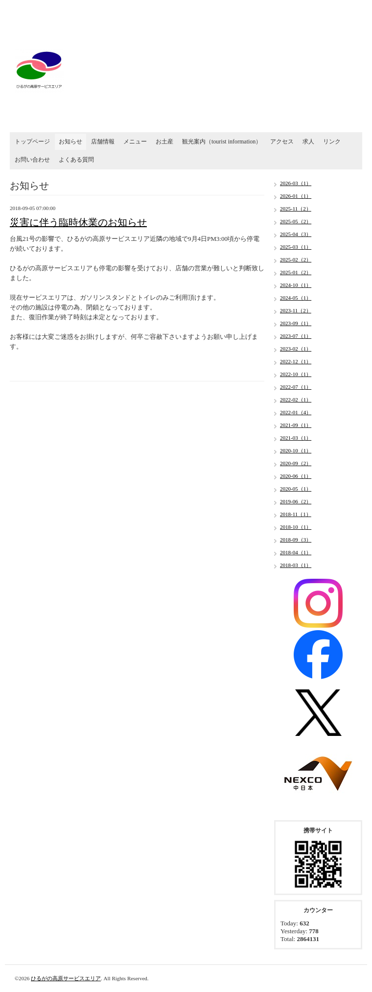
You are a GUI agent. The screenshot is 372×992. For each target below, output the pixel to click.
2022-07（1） (295, 387)
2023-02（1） (295, 349)
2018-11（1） (295, 514)
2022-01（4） (295, 412)
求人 (308, 141)
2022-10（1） (295, 374)
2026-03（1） (295, 183)
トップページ (32, 141)
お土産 (164, 141)
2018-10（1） (295, 527)
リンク (332, 141)
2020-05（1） (295, 489)
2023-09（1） (295, 323)
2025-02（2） (295, 259)
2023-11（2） (295, 310)
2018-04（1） (295, 552)
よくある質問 (76, 159)
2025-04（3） (295, 234)
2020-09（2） (295, 463)
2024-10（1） (295, 285)
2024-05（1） (295, 298)
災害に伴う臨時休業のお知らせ (78, 222)
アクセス (282, 141)
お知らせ (70, 141)
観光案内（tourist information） (221, 141)
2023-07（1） (295, 336)
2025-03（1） (295, 247)
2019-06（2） (295, 501)
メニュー (135, 141)
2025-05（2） (295, 221)
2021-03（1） (295, 438)
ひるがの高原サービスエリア (66, 978)
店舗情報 (103, 141)
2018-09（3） (295, 540)
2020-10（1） (295, 450)
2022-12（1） (295, 361)
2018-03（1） (295, 565)
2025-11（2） (295, 209)
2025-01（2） (295, 272)
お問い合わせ (32, 159)
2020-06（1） (295, 476)
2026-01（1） (295, 196)
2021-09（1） (295, 425)
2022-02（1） (295, 399)
